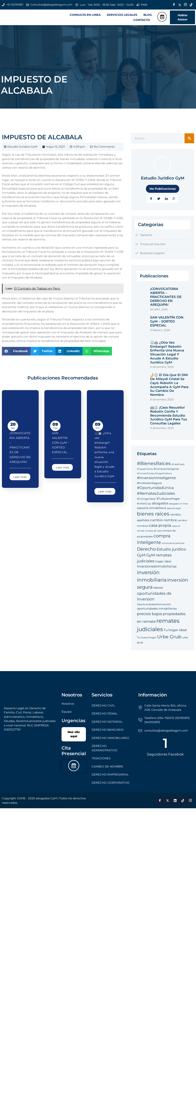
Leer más (19, 477)
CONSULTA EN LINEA (85, 15)
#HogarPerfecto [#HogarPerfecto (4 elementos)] (163, 474)
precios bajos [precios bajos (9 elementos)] (149, 614)
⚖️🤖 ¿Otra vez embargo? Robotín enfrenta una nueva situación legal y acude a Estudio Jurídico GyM (167, 353)
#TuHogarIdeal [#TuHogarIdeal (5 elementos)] (146, 499)
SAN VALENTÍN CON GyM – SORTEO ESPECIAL (60, 443)
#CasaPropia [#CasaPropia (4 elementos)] (177, 464)
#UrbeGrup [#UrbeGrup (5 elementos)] (144, 504)
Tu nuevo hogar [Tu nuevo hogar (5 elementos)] (146, 637)
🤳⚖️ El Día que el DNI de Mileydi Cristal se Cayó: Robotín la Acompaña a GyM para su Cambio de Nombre (169, 385)
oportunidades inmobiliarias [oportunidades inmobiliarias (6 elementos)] (157, 609)
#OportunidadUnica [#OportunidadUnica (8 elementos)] (155, 488)
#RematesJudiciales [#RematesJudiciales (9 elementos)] (156, 493)
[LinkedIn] (166, 199)
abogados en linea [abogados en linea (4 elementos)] (178, 504)
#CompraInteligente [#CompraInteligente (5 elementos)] (166, 469)
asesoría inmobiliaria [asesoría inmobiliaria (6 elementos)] (151, 508)
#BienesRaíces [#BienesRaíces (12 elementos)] (154, 464)
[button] (86, 15)
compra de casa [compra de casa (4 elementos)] (153, 531)
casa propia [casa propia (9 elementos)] (160, 525)
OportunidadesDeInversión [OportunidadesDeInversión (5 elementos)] (154, 604)
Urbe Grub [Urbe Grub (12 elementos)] (169, 637)
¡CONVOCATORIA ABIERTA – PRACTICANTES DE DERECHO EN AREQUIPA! (20, 448)
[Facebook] (174, 5)
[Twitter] (180, 5)
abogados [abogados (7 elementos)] (160, 504)
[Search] (189, 139)
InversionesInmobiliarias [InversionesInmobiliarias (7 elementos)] (156, 567)
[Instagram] (185, 5)
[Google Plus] (174, 199)
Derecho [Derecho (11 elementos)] (146, 549)
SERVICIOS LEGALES (122, 15)
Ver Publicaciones (162, 189)
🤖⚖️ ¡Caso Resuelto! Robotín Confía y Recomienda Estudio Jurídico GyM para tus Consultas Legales (168, 416)
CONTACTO (141, 20)
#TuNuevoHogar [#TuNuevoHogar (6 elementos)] (168, 499)
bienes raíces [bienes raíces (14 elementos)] (153, 514)
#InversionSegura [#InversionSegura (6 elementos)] (149, 483)
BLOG (147, 15)
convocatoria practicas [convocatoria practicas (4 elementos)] (173, 544)
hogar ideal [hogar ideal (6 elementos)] (163, 561)
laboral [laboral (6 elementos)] (158, 588)
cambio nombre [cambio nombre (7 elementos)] (163, 521)
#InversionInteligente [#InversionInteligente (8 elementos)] (156, 478)
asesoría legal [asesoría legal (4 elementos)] (174, 508)
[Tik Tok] (191, 5)
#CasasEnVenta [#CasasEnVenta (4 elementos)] (145, 469)
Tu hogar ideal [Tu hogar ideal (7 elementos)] (175, 630)
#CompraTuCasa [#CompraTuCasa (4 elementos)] (145, 474)
